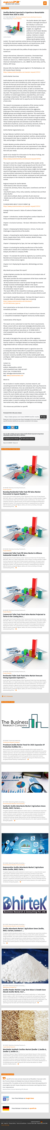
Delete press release (11, 439)
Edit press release (27, 439)
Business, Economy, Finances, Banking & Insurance (29, 17)
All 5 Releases (7, 696)
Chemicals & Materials (14, 740)
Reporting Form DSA (42, 1123)
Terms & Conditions (21, 1123)
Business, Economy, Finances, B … (17, 487)
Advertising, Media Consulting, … (17, 802)
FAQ (2, 1123)
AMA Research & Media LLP (9, 987)
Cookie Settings (5, 1125)
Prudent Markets (17, 18)
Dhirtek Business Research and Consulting (13, 803)
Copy (43, 417)
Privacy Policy (12, 1123)
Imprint (6, 1123)
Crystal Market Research (9, 1047)
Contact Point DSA (31, 1123)
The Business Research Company (11, 742)
